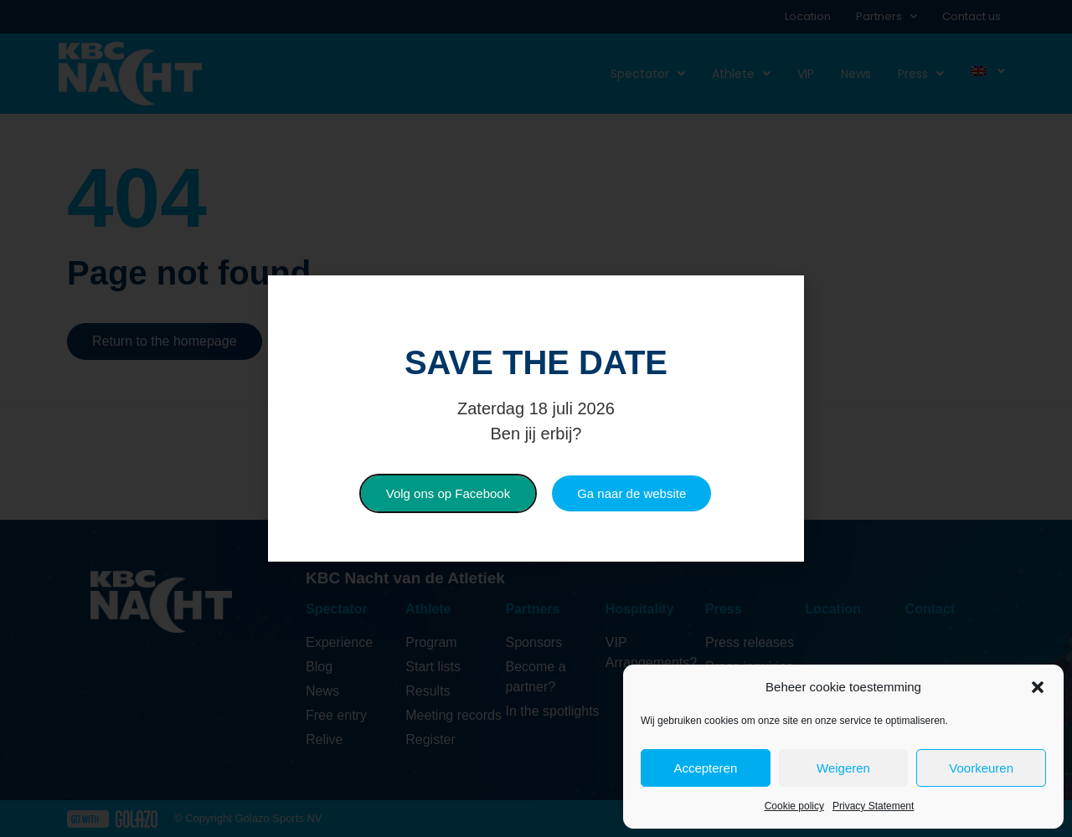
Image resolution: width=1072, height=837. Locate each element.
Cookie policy (794, 806)
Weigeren (843, 768)
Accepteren (705, 768)
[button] (1037, 687)
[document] (536, 418)
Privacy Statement (873, 806)
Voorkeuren (981, 768)
